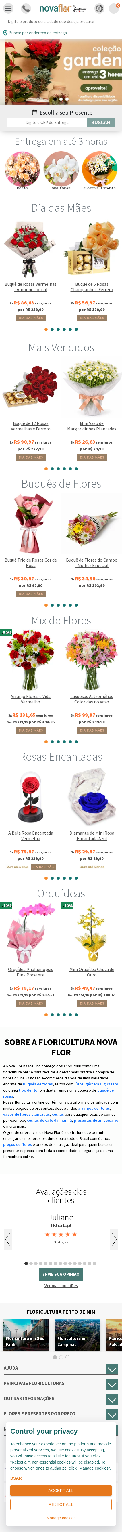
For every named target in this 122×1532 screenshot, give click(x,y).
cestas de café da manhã (49, 1120)
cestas (58, 1114)
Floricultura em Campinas (72, 1341)
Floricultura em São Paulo (25, 1341)
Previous (8, 1239)
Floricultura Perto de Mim (61, 1311)
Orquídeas (61, 893)
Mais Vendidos (61, 347)
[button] (99, 8)
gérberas (93, 1084)
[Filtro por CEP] (47, 122)
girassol (110, 1084)
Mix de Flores (61, 620)
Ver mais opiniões (61, 1285)
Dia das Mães (61, 208)
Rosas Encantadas (61, 756)
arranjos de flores (94, 1108)
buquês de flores (38, 1084)
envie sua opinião (61, 1274)
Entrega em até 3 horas (61, 141)
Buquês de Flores (61, 483)
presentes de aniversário (96, 1120)
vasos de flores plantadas (26, 1114)
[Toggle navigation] (8, 8)
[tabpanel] (61, 76)
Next (114, 1239)
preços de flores (17, 1144)
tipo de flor (29, 1090)
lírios (79, 1084)
